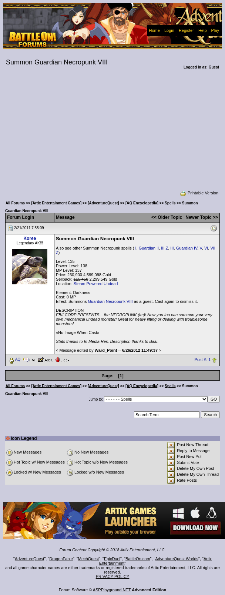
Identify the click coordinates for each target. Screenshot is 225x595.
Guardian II (149, 248)
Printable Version (198, 193)
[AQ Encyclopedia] (141, 203)
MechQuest (88, 558)
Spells (170, 203)
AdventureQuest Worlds (177, 558)
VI (206, 248)
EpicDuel (112, 558)
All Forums (15, 203)
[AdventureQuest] (103, 203)
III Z (164, 248)
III (172, 248)
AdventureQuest (29, 558)
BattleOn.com (137, 558)
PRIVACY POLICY (113, 576)
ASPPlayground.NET (112, 590)
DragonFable (61, 558)
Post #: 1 (203, 359)
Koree (29, 238)
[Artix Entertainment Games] (56, 203)
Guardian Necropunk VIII (110, 301)
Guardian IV (187, 248)
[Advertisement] (113, 135)
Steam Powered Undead (96, 283)
